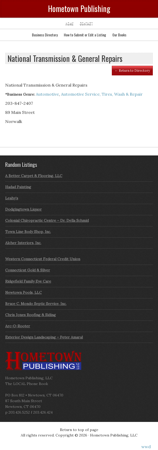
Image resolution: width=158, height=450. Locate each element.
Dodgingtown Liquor (23, 209)
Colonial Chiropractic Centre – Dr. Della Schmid (47, 220)
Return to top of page (79, 429)
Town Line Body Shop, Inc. (28, 231)
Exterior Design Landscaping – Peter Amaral (44, 337)
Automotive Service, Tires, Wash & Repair (102, 94)
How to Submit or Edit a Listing (85, 34)
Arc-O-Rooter (17, 326)
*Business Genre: (20, 94)
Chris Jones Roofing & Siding (30, 314)
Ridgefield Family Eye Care (28, 281)
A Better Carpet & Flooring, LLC (33, 175)
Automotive (47, 94)
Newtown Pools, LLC (23, 292)
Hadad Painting (18, 187)
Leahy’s (11, 198)
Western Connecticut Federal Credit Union (42, 259)
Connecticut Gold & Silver (27, 270)
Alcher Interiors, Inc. (23, 242)
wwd (146, 446)
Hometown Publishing (79, 8)
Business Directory (45, 34)
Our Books (119, 34)
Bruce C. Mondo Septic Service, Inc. (35, 303)
